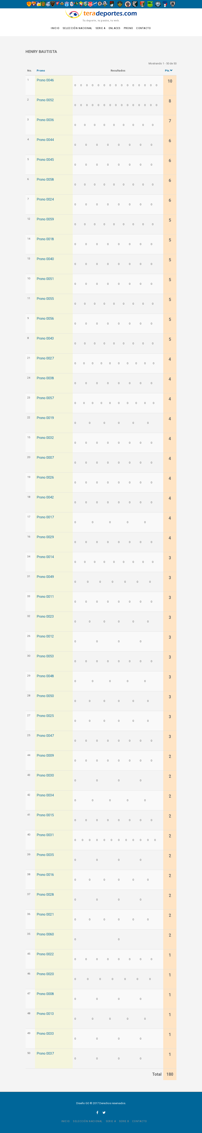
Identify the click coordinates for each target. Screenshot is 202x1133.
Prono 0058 (45, 179)
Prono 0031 (45, 835)
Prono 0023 (45, 616)
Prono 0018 (45, 239)
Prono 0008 (45, 994)
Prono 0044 (45, 140)
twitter (104, 1112)
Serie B (124, 1121)
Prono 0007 (45, 458)
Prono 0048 (45, 676)
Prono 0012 (45, 636)
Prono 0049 (45, 577)
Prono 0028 (45, 895)
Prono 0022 (45, 954)
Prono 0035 (45, 855)
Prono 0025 (45, 716)
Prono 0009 (45, 755)
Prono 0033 (45, 1034)
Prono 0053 (45, 656)
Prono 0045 (45, 160)
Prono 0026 (45, 477)
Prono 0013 (45, 1014)
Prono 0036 (45, 120)
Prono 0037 (45, 1053)
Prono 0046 (45, 80)
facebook (97, 1112)
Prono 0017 (45, 517)
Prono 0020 (45, 974)
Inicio (55, 28)
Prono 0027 (45, 358)
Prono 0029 (45, 537)
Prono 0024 (45, 199)
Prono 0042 (45, 497)
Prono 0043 (45, 338)
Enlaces (115, 28)
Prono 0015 (45, 815)
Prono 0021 (45, 914)
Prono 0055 (45, 299)
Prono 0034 (45, 795)
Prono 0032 (45, 438)
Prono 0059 (45, 219)
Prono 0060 (45, 934)
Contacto (143, 28)
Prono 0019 (45, 418)
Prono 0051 (45, 279)
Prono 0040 (45, 259)
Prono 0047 (45, 736)
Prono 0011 (45, 597)
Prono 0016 (45, 875)
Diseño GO (82, 1103)
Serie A (101, 28)
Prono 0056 (45, 319)
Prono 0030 (45, 775)
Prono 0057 (45, 398)
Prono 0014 (45, 557)
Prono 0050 (45, 696)
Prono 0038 (45, 378)
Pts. (169, 70)
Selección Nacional (77, 28)
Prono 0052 (45, 100)
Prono (128, 28)
